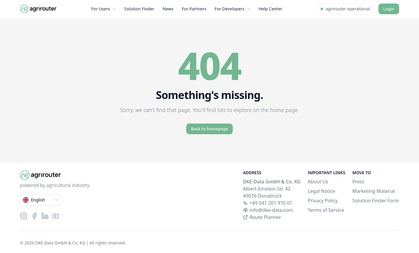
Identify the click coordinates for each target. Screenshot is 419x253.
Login (388, 9)
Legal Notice (321, 191)
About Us (318, 181)
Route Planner (262, 217)
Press (358, 181)
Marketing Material (373, 191)
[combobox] (41, 200)
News (168, 9)
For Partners (194, 9)
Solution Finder (139, 9)
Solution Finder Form (375, 200)
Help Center (270, 9)
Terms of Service (326, 210)
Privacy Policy (323, 200)
